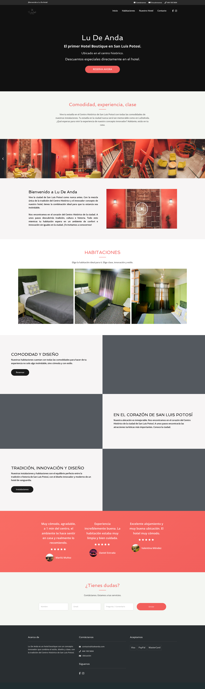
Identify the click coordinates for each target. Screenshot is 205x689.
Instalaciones (22, 489)
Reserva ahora (102, 69)
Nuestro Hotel (146, 10)
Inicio (115, 10)
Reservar (20, 372)
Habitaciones (128, 10)
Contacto (161, 10)
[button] (3, 158)
